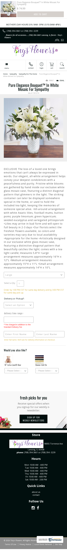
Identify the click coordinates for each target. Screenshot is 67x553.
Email (60, 80)
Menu (7, 68)
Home (5, 74)
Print (50, 80)
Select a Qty (9, 283)
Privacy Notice (25, 544)
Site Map (58, 544)
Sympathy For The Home (28, 74)
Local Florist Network (43, 544)
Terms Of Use (10, 544)
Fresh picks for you (33, 403)
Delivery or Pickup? (14, 298)
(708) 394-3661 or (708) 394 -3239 (22, 31)
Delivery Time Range (13, 313)
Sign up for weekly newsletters (33, 419)
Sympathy (13, 74)
